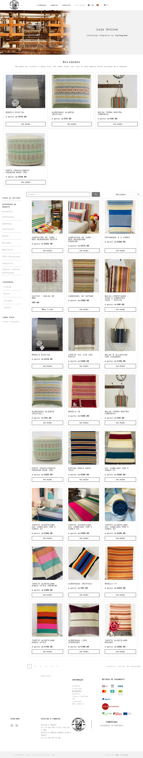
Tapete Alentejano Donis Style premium (44, 584)
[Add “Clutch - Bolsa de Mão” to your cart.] (47, 309)
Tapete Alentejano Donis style (43, 641)
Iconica (7, 307)
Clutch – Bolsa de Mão (43, 297)
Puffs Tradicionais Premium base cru (17, 171)
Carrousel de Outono (80, 296)
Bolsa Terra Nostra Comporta (110, 113)
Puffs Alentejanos (11, 256)
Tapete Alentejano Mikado (116, 641)
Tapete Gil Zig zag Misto (80, 355)
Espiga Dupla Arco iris (79, 469)
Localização (77, 701)
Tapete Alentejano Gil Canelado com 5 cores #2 (80, 527)
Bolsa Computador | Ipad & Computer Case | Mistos (117, 298)
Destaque (6, 243)
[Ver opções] (26, 124)
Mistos (7, 293)
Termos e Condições (11, 322)
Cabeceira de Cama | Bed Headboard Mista (44, 238)
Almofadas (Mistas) (80, 583)
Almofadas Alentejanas (8, 226)
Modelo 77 (111, 583)
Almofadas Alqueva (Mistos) (63, 113)
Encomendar (77, 691)
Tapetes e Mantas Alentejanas (11, 271)
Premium (7, 287)
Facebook (89, 5)
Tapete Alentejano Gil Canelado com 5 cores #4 (44, 527)
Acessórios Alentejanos (8, 214)
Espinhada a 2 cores (117, 237)
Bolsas (5, 236)
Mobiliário (7, 249)
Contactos (66, 5)
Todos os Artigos (11, 198)
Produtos (54, 5)
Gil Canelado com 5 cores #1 (117, 469)
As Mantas (76, 686)
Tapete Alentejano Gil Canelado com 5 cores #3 (117, 527)
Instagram (92, 5)
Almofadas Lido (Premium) (77, 641)
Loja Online (80, 5)
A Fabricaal (41, 5)
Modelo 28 (74, 411)
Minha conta (46, 676)
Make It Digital (122, 755)
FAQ (73, 699)
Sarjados (8, 300)
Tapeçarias (7, 263)
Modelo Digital (15, 112)
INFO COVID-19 (78, 704)
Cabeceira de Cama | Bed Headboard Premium (81, 239)
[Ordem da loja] (127, 194)
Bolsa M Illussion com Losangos (116, 355)
